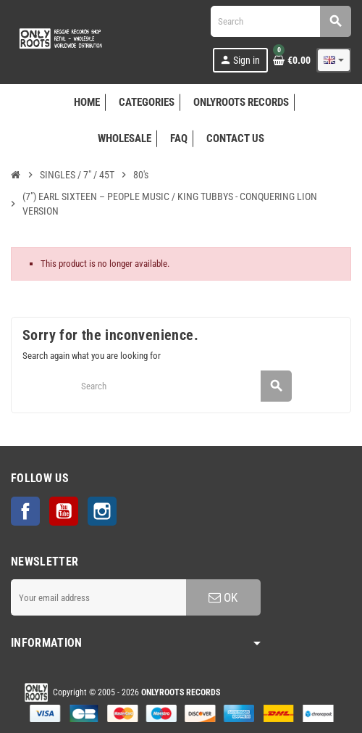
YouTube (63, 511)
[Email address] (98, 597)
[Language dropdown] (334, 60)
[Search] (280, 21)
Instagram (102, 511)
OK (223, 597)
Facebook (25, 511)
